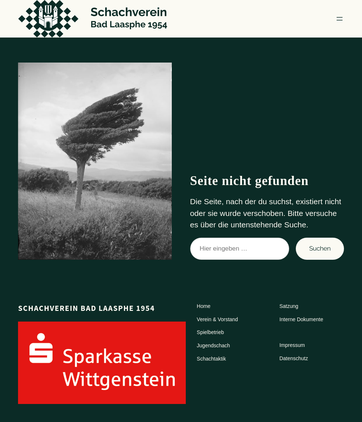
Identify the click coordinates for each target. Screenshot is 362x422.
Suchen (319, 248)
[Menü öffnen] (339, 18)
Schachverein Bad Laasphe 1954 (86, 308)
